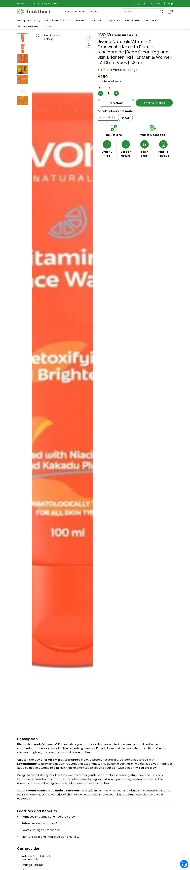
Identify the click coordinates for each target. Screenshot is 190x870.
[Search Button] (161, 11)
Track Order (154, 3)
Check (125, 118)
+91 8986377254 (26, 3)
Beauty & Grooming (28, 20)
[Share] (88, 44)
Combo (48, 26)
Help (170, 3)
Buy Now (116, 103)
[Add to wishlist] (88, 37)
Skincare (96, 20)
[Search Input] (143, 11)
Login (138, 3)
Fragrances (113, 20)
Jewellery (80, 20)
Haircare (151, 20)
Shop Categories (75, 11)
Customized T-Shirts (57, 20)
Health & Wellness (28, 26)
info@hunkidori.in (52, 3)
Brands (95, 11)
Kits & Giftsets (133, 20)
